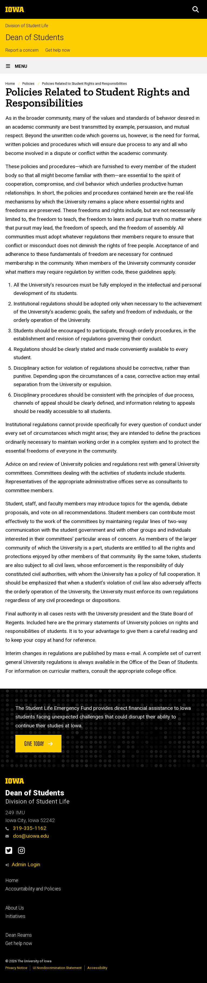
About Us (14, 908)
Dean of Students (34, 37)
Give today (38, 742)
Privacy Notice (16, 968)
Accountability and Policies (33, 889)
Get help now (57, 50)
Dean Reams (18, 935)
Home (10, 84)
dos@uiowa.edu (27, 836)
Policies (28, 84)
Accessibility (97, 968)
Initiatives (15, 916)
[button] (195, 9)
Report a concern (22, 50)
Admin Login (26, 864)
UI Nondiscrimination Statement (57, 968)
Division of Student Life (26, 25)
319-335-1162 (25, 828)
